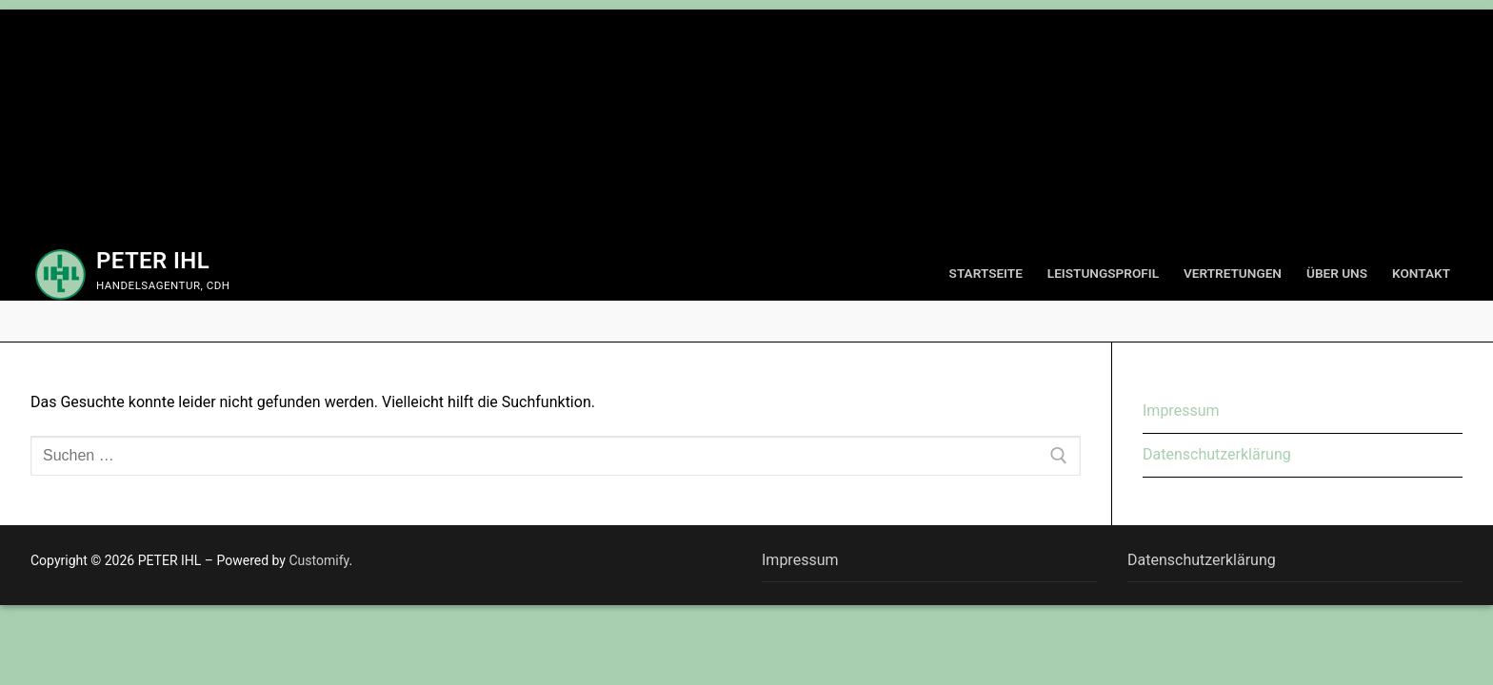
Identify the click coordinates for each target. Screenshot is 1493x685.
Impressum (1181, 410)
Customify (318, 560)
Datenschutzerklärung (1217, 454)
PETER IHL (152, 260)
